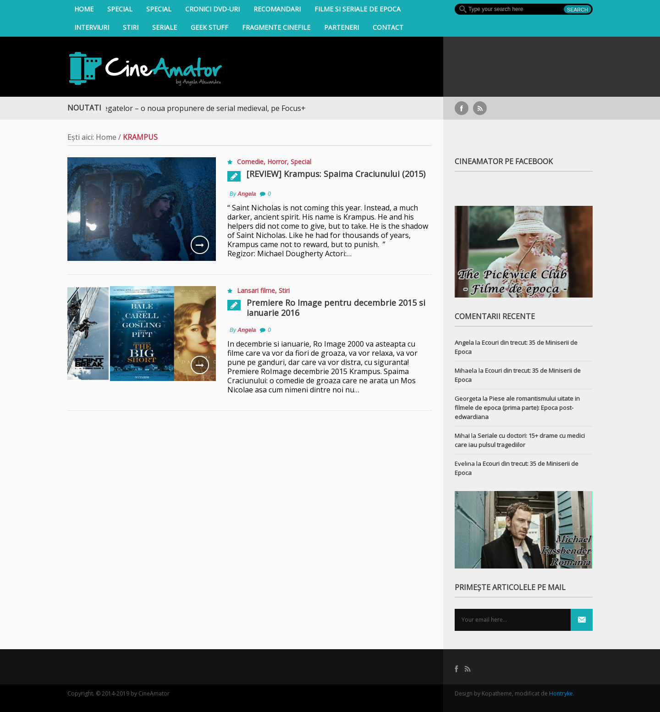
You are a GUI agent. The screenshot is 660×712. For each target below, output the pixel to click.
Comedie (250, 161)
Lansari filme (256, 290)
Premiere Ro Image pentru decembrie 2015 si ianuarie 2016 (336, 308)
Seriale (164, 27)
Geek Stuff (209, 27)
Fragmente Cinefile (276, 27)
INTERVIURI (91, 27)
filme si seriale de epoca (357, 9)
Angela (246, 194)
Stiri (130, 27)
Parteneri (341, 27)
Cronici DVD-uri (212, 9)
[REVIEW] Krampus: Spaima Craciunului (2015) (336, 174)
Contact (388, 27)
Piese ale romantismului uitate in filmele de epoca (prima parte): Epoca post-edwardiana (517, 407)
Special (119, 9)
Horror (277, 161)
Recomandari (277, 9)
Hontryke (561, 693)
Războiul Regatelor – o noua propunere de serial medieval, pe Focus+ (190, 108)
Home (84, 9)
